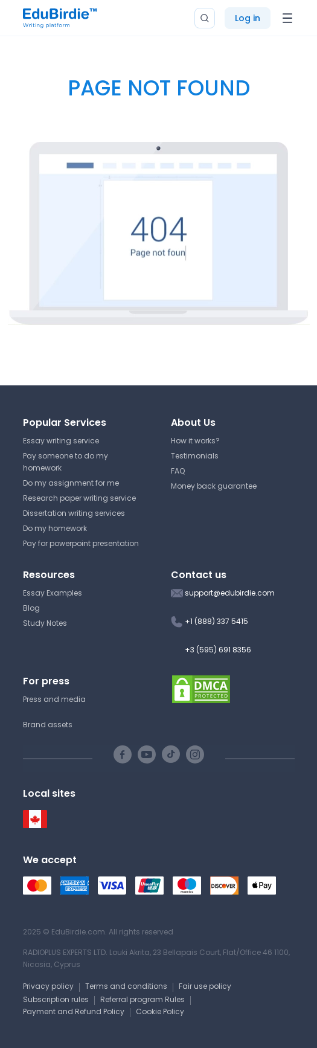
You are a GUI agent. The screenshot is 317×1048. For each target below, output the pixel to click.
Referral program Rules (142, 999)
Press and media (54, 699)
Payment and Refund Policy (73, 1011)
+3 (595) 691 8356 (218, 650)
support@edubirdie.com (230, 593)
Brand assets (47, 724)
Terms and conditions (126, 986)
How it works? (195, 441)
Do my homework (55, 528)
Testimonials (195, 456)
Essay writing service (61, 441)
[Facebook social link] (123, 754)
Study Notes (45, 623)
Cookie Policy (160, 1011)
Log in (247, 18)
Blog (31, 608)
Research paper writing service (79, 498)
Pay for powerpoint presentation (81, 543)
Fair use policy (205, 986)
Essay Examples (52, 593)
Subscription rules (56, 999)
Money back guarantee (214, 486)
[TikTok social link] (171, 754)
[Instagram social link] (195, 754)
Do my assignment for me (71, 483)
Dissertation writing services (74, 513)
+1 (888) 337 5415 (216, 621)
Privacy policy (48, 986)
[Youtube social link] (147, 754)
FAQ (178, 471)
